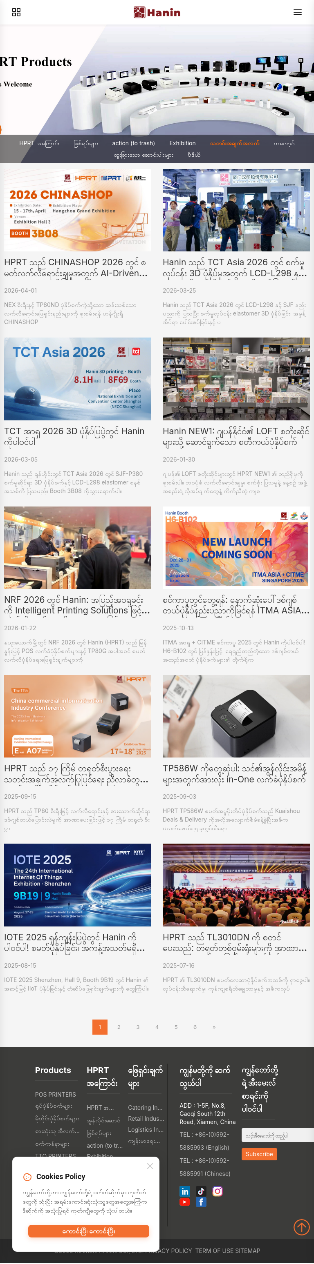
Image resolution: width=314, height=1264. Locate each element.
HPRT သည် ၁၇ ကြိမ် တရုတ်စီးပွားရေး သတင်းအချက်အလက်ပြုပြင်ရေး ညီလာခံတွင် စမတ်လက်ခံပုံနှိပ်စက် (74, 779)
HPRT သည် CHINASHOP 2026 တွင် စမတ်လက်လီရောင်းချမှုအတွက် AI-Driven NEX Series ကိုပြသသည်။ (75, 273)
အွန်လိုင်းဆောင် (103, 1120)
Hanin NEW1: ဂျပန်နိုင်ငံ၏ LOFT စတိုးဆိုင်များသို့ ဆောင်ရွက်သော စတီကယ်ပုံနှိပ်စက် (236, 436)
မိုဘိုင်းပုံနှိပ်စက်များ (57, 1118)
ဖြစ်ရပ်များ (86, 143)
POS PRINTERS (55, 1095)
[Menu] (298, 12)
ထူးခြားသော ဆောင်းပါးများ (143, 154)
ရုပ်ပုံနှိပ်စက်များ (53, 1106)
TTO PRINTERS (55, 1156)
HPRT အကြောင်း (39, 143)
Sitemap (247, 1251)
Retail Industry (146, 1119)
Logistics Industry (146, 1130)
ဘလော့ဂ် (284, 143)
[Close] (150, 1169)
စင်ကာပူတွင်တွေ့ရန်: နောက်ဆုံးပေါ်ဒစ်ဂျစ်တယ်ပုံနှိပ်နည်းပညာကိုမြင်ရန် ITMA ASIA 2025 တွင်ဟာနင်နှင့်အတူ (232, 610)
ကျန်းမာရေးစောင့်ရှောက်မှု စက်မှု (146, 1141)
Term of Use (214, 1251)
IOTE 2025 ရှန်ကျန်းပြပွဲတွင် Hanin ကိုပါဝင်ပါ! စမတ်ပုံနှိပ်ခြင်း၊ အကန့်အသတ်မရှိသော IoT (70, 948)
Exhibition (182, 143)
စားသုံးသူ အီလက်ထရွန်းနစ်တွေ (59, 1131)
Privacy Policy (168, 1251)
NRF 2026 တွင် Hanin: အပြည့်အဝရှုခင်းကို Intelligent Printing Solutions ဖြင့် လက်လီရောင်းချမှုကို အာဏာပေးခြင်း (73, 610)
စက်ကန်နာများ (52, 1144)
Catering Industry (146, 1108)
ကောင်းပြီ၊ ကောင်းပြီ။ (89, 1234)
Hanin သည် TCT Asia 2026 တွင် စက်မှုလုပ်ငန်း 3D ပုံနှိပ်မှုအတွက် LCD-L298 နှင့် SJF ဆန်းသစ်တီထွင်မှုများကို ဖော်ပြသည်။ (233, 273)
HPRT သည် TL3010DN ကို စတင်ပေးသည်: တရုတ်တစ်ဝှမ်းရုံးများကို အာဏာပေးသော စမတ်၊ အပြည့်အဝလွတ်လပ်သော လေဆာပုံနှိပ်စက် (230, 953)
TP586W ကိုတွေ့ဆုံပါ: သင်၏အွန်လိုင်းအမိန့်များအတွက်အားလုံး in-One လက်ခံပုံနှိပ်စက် (235, 773)
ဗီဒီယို (194, 154)
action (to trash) (133, 143)
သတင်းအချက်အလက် (235, 143)
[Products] (16, 12)
